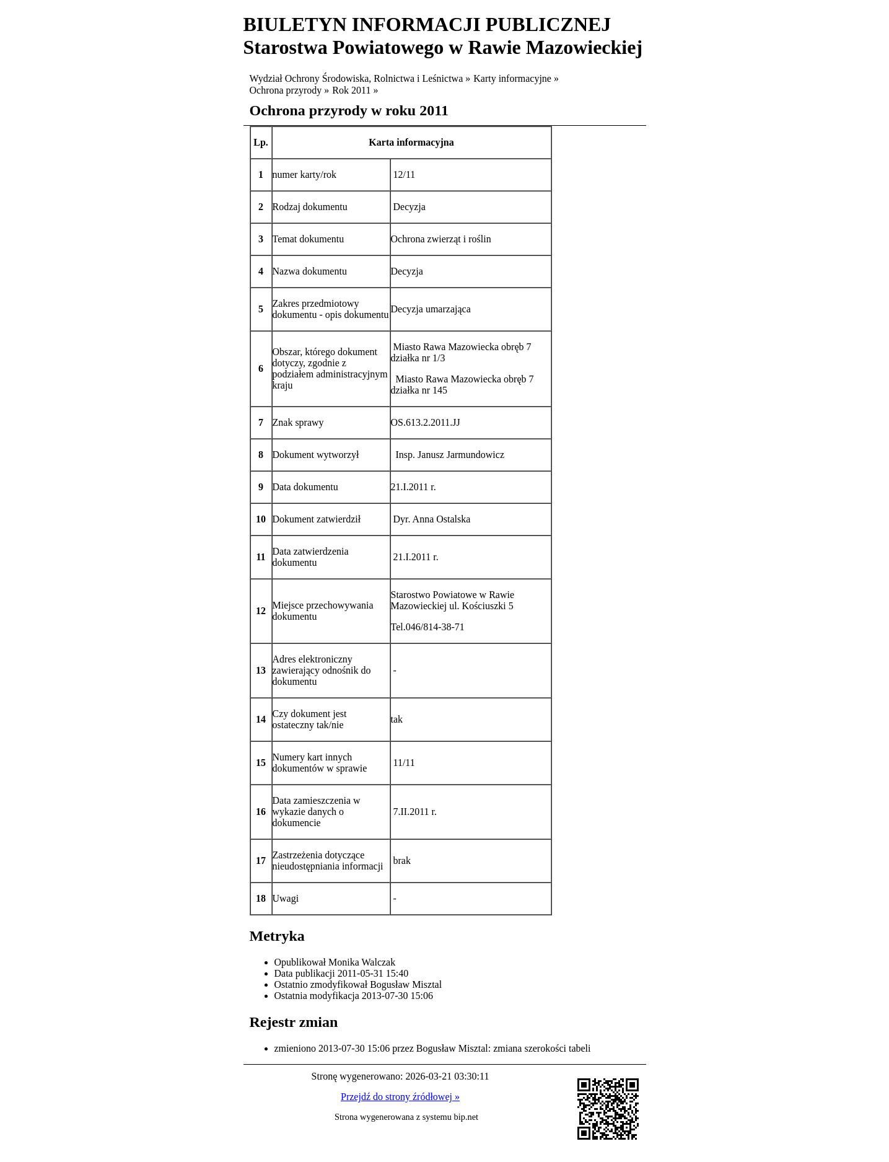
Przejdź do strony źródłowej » (400, 1096)
